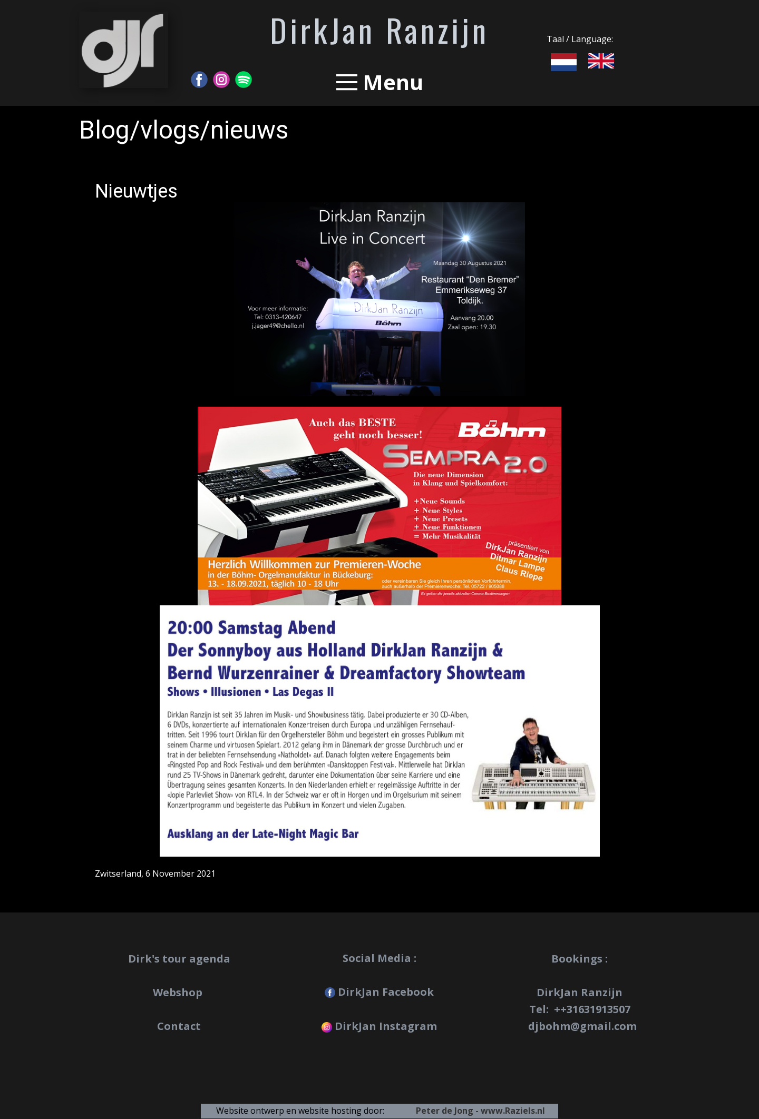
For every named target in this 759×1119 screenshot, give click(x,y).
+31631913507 (595, 1009)
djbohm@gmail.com (582, 1026)
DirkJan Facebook (379, 992)
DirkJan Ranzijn (379, 29)
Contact (179, 1026)
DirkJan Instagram (379, 1026)
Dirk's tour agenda (179, 958)
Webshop (179, 992)
